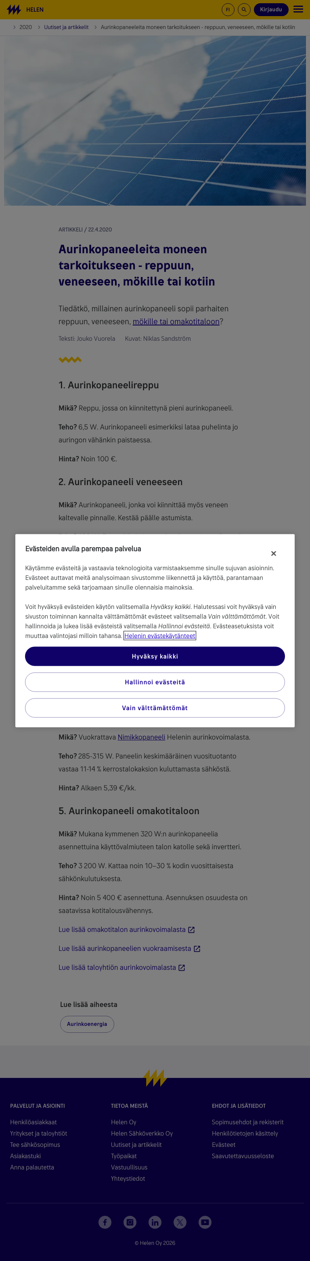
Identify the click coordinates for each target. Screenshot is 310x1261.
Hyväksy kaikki (155, 656)
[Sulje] (274, 553)
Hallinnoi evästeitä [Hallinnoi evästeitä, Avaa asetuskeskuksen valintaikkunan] (155, 682)
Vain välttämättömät (155, 707)
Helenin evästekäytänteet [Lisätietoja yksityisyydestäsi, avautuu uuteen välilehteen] (159, 635)
